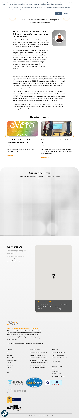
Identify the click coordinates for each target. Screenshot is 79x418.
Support (9, 367)
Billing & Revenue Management (38, 360)
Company (9, 355)
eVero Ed (9, 370)
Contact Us (10, 365)
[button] (4, 413)
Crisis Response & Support (37, 365)
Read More (11, 155)
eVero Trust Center (57, 366)
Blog (8, 372)
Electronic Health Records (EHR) (38, 352)
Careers (9, 362)
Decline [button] (66, 13)
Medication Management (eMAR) (39, 362)
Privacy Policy (56, 369)
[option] (22, 138)
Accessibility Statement (58, 376)
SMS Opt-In (55, 371)
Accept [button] (58, 13)
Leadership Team (12, 360)
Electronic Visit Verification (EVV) (38, 357)
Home (8, 352)
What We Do (10, 357)
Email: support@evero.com (59, 357)
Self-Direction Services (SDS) (38, 355)
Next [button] (73, 137)
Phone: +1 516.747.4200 (58, 352)
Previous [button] (5, 137)
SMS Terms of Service (58, 374)
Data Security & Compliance (37, 367)
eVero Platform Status (58, 364)
